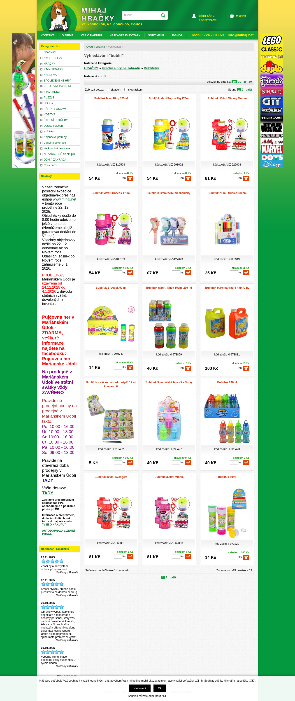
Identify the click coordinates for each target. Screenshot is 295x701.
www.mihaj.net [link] (64, 199)
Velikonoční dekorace (57, 148)
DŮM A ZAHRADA (55, 159)
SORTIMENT (156, 35)
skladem (117, 89)
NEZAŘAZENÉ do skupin (59, 154)
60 (250, 81)
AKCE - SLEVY (53, 58)
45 (244, 81)
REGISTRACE (208, 20)
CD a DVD (50, 165)
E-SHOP (177, 35)
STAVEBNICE (52, 91)
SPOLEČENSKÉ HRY (57, 80)
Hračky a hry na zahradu (121, 68)
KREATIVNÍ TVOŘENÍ (57, 86)
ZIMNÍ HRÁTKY (53, 69)
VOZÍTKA (50, 114)
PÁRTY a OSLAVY (55, 108)
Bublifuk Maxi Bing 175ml (111, 98)
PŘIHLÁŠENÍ (207, 16)
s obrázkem (135, 89)
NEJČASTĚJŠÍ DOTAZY (125, 35)
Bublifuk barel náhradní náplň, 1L (227, 287)
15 (234, 81)
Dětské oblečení (54, 125)
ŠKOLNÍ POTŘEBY (56, 120)
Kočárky (49, 131)
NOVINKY (50, 52)
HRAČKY (91, 68)
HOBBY (48, 103)
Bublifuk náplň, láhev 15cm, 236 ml (169, 287)
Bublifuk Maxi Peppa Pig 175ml (169, 98)
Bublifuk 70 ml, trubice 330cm (227, 193)
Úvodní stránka (95, 46)
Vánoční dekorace (55, 142)
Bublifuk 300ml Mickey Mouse (226, 98)
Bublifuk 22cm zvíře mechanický (169, 193)
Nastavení (139, 688)
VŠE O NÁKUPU (53, 524)
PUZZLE (49, 97)
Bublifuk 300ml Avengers (111, 477)
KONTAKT (47, 35)
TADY (47, 493)
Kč (241, 15)
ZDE (164, 696)
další (249, 89)
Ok (160, 688)
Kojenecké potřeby (55, 137)
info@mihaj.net (240, 35)
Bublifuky (151, 68)
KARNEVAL (51, 75)
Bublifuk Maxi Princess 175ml (111, 193)
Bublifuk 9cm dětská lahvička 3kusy (169, 382)
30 (239, 81)
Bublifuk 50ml (227, 477)
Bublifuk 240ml (227, 382)
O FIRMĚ (67, 35)
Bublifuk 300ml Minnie (169, 477)
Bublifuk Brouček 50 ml (111, 287)
